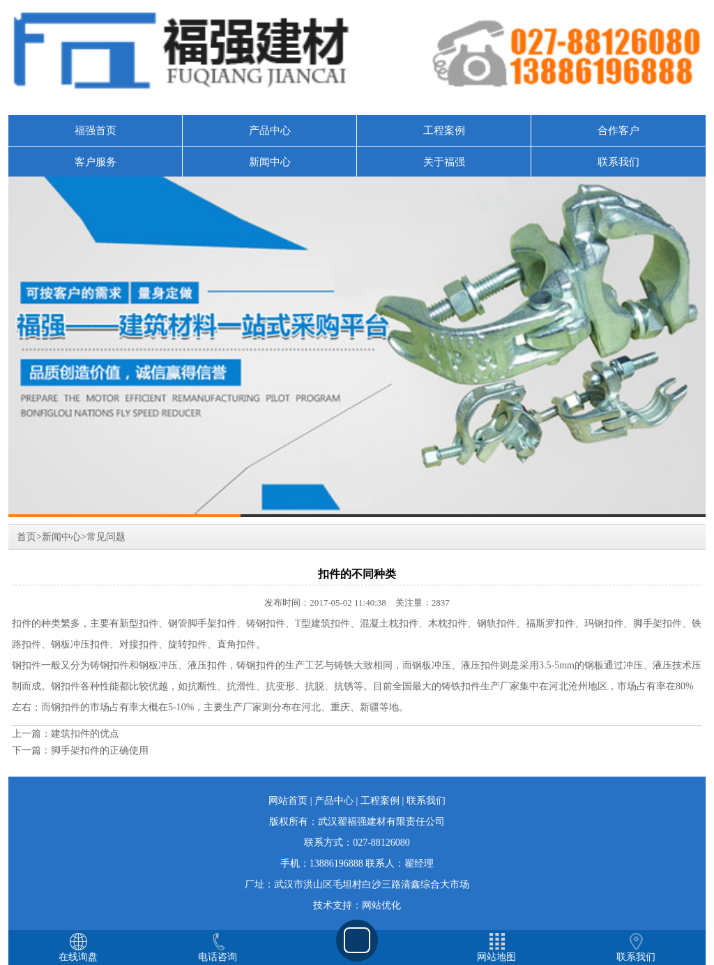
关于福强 (444, 161)
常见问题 (106, 537)
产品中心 (270, 130)
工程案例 (444, 130)
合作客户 (618, 130)
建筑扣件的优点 (85, 733)
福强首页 (95, 130)
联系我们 (618, 161)
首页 (26, 537)
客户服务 (95, 161)
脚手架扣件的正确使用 (100, 750)
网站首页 (287, 800)
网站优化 (381, 905)
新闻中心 (270, 161)
